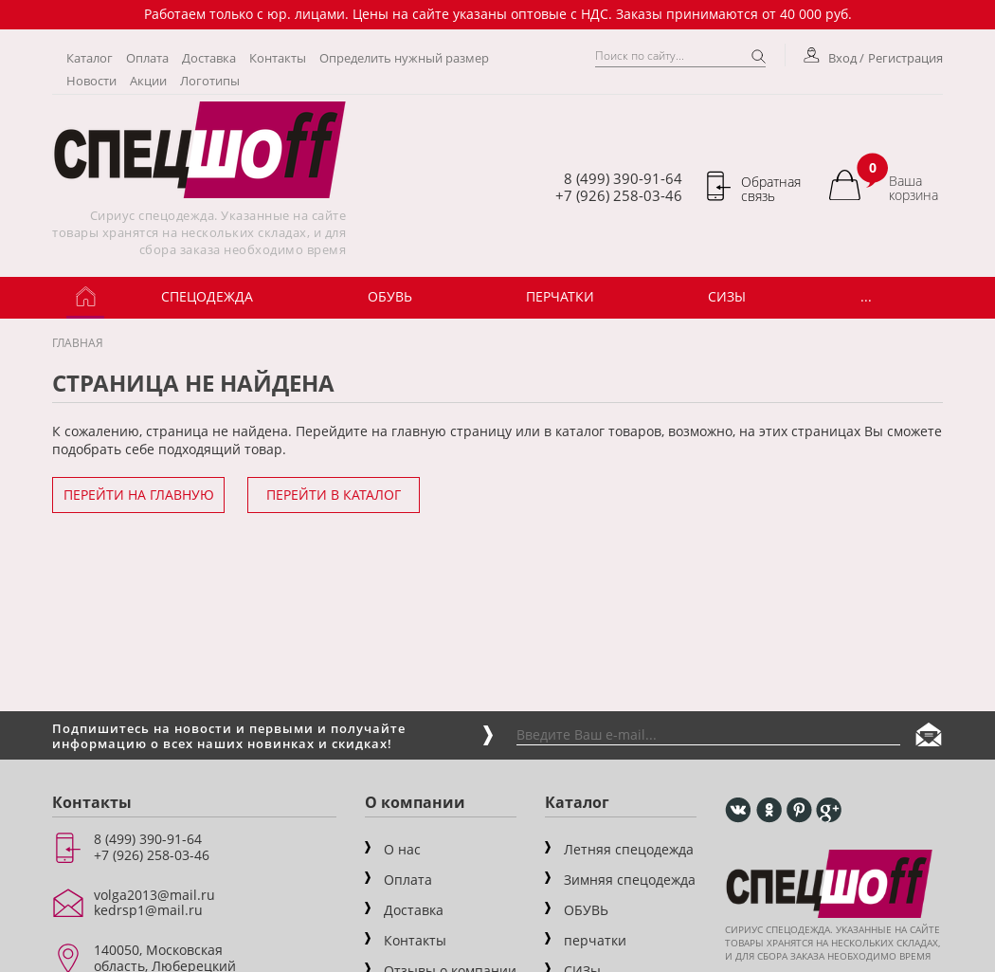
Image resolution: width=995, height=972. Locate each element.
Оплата (147, 57)
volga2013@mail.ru (154, 895)
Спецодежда (207, 296)
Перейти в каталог (333, 495)
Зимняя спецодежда (630, 880)
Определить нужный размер (404, 57)
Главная (77, 343)
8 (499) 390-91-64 (623, 178)
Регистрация (905, 57)
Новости (91, 80)
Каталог (89, 57)
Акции (148, 80)
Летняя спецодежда (629, 849)
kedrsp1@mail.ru (148, 910)
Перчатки (560, 296)
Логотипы (210, 80)
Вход (831, 57)
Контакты (277, 57)
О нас (402, 849)
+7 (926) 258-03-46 (618, 195)
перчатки (595, 940)
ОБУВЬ (390, 296)
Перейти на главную (138, 495)
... (866, 296)
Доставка (209, 57)
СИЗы (727, 296)
